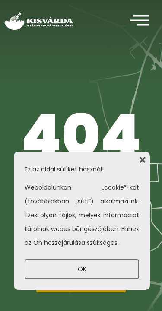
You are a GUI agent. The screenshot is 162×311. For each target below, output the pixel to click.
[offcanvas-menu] (139, 21)
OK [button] (82, 269)
